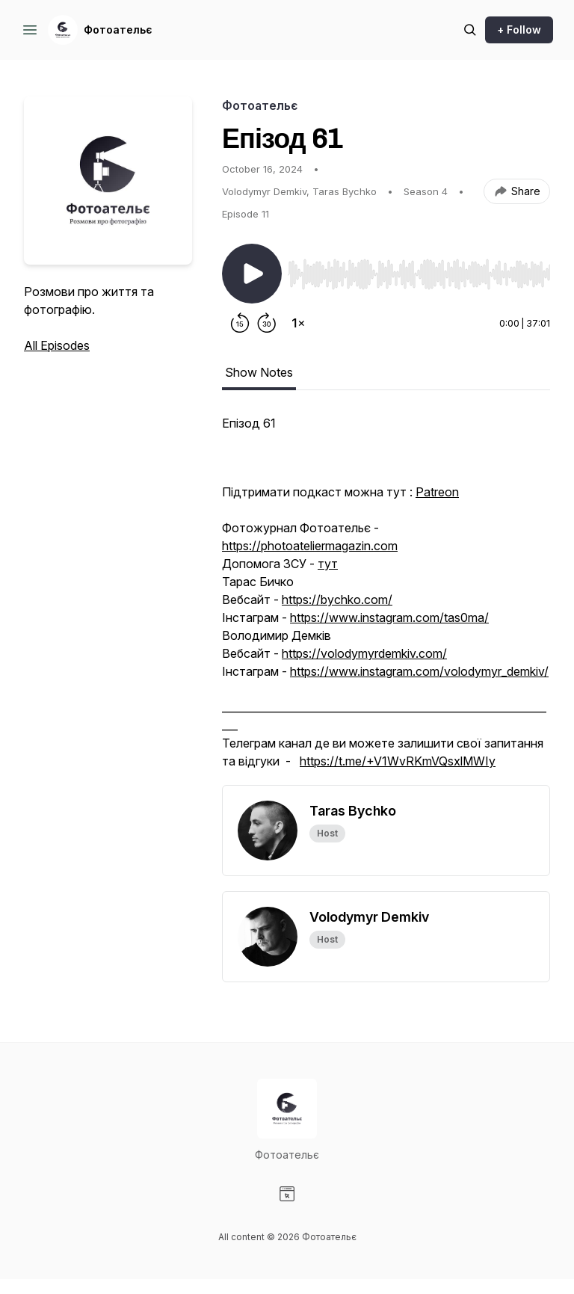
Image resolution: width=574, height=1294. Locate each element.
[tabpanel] (386, 599)
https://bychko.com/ (337, 599)
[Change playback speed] (298, 322)
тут (328, 563)
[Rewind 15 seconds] (239, 322)
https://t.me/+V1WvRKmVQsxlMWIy (398, 761)
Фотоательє (118, 29)
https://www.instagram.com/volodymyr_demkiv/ (419, 671)
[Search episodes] (470, 30)
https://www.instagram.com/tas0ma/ (389, 617)
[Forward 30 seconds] (266, 322)
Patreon (437, 491)
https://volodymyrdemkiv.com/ (364, 653)
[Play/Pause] (252, 274)
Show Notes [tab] (259, 372)
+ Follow (519, 29)
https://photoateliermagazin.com (310, 545)
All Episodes (57, 345)
